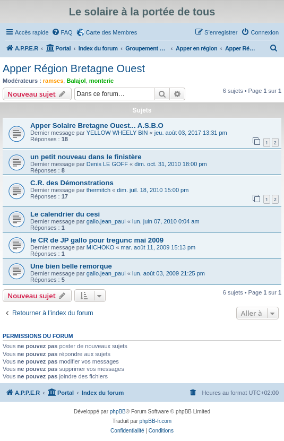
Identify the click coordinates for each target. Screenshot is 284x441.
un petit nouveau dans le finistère (86, 157)
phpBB (118, 411)
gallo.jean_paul (106, 221)
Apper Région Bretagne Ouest (74, 68)
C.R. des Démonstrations (72, 183)
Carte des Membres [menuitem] (111, 32)
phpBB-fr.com (156, 421)
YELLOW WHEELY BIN (117, 132)
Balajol (75, 80)
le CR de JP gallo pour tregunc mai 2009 (96, 240)
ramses (53, 80)
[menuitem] (62, 32)
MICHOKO (101, 247)
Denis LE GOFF (107, 164)
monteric (101, 80)
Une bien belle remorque (71, 266)
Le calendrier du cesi (65, 214)
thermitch (98, 190)
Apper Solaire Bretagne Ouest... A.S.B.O (96, 125)
